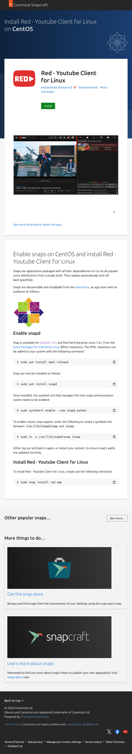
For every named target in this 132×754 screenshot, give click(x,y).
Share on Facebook (117, 731)
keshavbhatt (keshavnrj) (57, 87)
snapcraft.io (15, 677)
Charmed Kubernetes (35, 716)
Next (114, 211)
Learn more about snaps (30, 663)
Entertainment (88, 87)
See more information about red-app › (38, 224)
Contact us (15, 746)
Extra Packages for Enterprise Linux (36, 347)
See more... (117, 518)
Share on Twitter (109, 731)
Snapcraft (80, 724)
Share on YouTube (125, 731)
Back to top (14, 700)
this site (94, 724)
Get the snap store (25, 594)
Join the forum (12, 724)
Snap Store (82, 287)
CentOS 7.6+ (48, 342)
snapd (70, 724)
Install (48, 105)
